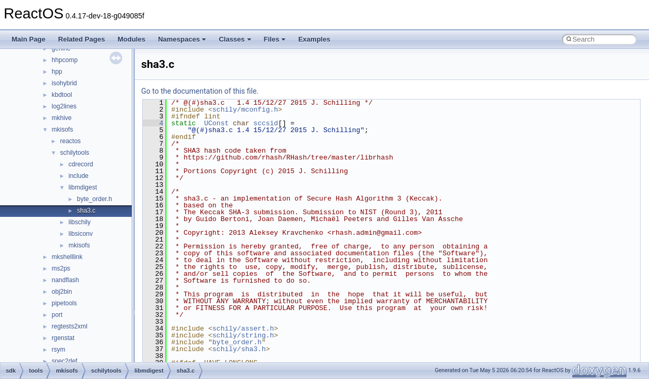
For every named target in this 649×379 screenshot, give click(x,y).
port (57, 314)
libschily (79, 222)
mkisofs (62, 129)
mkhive (62, 118)
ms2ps (61, 268)
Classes (235, 39)
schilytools (74, 152)
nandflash (65, 280)
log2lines (64, 106)
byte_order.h (94, 199)
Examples (314, 39)
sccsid (265, 123)
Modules (131, 39)
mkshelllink (67, 257)
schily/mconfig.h (245, 109)
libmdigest (82, 187)
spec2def (64, 361)
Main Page (28, 39)
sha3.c (86, 210)
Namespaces (182, 39)
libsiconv (80, 233)
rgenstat (63, 338)
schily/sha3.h (239, 349)
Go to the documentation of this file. (200, 91)
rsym (58, 349)
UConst (216, 123)
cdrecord (80, 164)
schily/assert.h (243, 328)
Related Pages (81, 39)
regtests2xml (69, 326)
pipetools (64, 303)
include (78, 175)
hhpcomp (64, 60)
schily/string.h (243, 335)
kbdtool (62, 94)
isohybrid (64, 83)
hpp (57, 71)
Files (275, 39)
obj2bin (62, 291)
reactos (70, 141)
